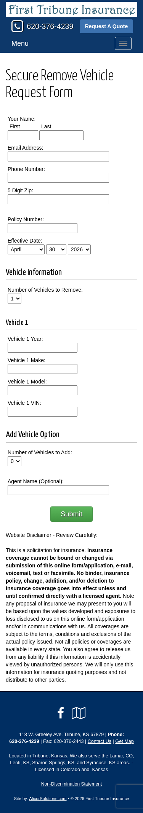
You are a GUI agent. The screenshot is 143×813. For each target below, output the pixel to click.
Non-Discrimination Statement (71, 784)
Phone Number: (26, 169)
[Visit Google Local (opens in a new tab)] (79, 713)
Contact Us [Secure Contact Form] (99, 741)
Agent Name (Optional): (36, 481)
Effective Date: (25, 241)
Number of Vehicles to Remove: (45, 290)
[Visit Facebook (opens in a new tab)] (60, 713)
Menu (20, 43)
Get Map (124, 741)
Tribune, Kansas (49, 756)
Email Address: (25, 148)
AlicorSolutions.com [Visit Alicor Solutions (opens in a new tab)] (47, 798)
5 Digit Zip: (20, 190)
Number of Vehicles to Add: (40, 452)
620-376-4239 (50, 26)
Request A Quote (106, 26)
